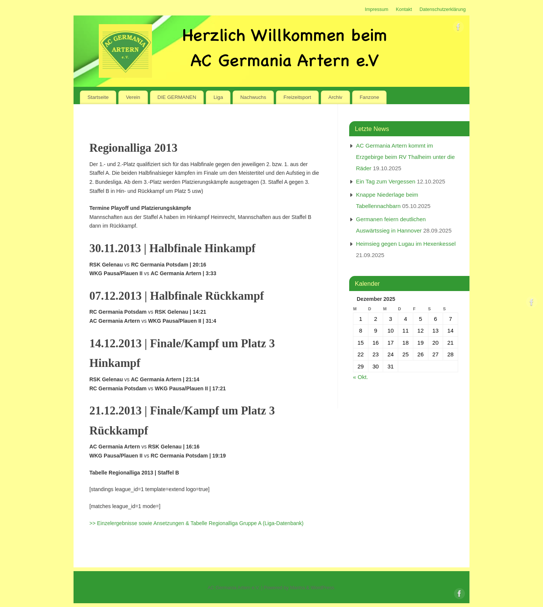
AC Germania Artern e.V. (234, 587)
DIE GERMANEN (177, 97)
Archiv (335, 97)
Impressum (376, 9)
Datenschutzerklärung (442, 9)
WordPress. (323, 587)
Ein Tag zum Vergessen (385, 181)
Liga (218, 97)
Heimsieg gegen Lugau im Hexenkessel (406, 243)
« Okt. (360, 377)
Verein (133, 97)
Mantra (297, 587)
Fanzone (369, 97)
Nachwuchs (253, 97)
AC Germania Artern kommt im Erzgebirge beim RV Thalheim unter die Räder (405, 156)
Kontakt (404, 9)
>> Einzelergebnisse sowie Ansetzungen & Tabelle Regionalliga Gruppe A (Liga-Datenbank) (196, 523)
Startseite (98, 97)
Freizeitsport (297, 97)
